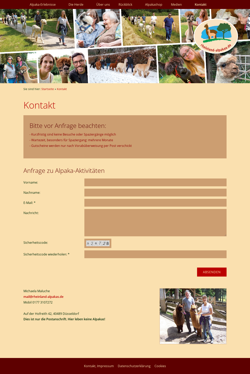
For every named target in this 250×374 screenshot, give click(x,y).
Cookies (160, 366)
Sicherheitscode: (35, 242)
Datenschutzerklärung (134, 366)
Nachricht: (31, 213)
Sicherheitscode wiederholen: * (46, 254)
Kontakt (62, 89)
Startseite (47, 89)
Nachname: (31, 192)
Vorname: (30, 182)
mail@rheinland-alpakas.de (43, 297)
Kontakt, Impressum (99, 366)
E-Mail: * (29, 203)
